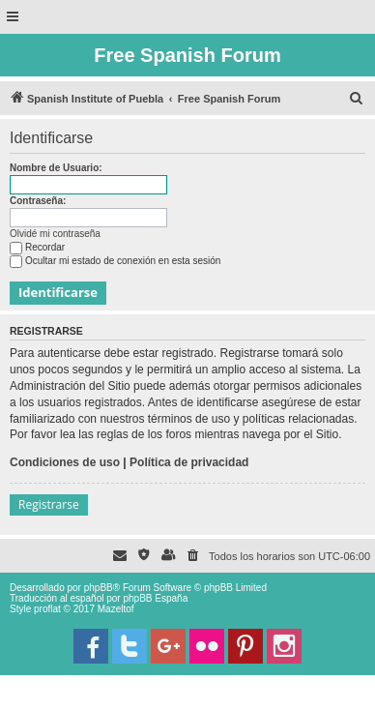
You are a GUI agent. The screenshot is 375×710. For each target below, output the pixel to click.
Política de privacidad (189, 462)
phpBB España (155, 598)
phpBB (98, 587)
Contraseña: (38, 200)
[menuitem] (356, 98)
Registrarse (48, 504)
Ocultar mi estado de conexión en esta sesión (115, 260)
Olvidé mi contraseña (55, 233)
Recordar (37, 247)
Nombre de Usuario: (56, 168)
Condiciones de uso (65, 462)
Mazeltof (116, 609)
